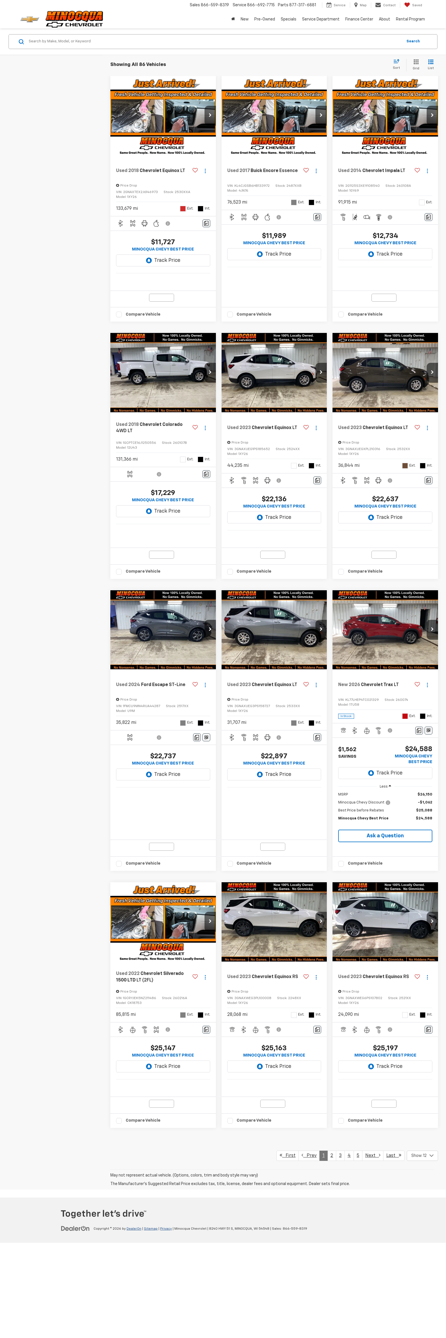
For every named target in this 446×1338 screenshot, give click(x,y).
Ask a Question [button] (385, 880)
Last (393, 1250)
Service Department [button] (321, 19)
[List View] (431, 65)
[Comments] (206, 223)
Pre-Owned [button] (264, 19)
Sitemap (151, 1323)
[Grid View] (415, 65)
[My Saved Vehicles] (413, 5)
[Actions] (205, 171)
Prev (309, 1250)
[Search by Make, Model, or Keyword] (215, 41)
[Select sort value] (398, 64)
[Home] (233, 19)
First (288, 1250)
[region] (385, 853)
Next (372, 1250)
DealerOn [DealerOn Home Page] (134, 1323)
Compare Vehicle (143, 336)
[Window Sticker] (206, 782)
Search (413, 41)
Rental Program (410, 19)
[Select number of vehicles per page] (422, 1251)
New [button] (245, 19)
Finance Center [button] (359, 19)
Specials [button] (288, 19)
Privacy (166, 1323)
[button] (210, 116)
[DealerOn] (75, 1323)
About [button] (384, 19)
